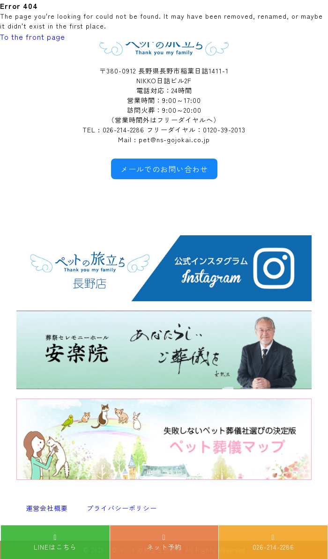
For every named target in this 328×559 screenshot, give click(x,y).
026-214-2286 (273, 543)
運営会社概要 (47, 508)
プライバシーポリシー (122, 508)
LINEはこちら (55, 543)
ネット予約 (164, 543)
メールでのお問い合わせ (164, 168)
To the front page (32, 36)
